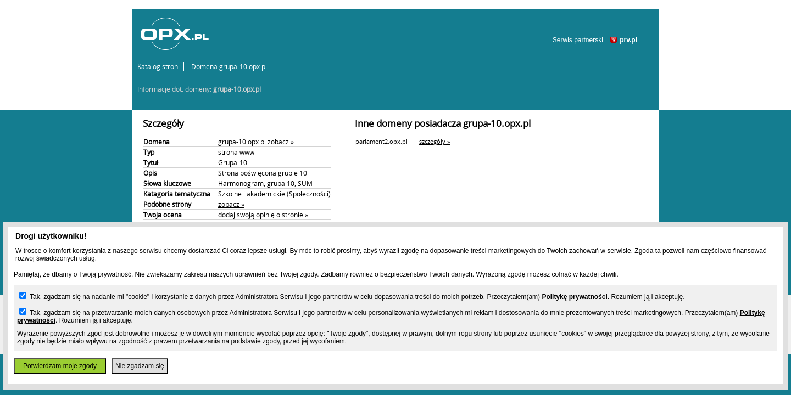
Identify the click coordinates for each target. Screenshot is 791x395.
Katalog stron (157, 66)
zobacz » (281, 141)
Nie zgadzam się (139, 366)
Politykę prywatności (574, 297)
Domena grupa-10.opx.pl (229, 66)
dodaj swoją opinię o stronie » (263, 214)
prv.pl (628, 40)
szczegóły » (434, 141)
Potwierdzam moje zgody (60, 366)
